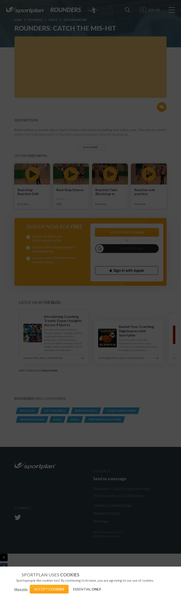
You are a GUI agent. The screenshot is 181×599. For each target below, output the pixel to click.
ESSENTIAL (87, 589)
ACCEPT (49, 589)
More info (21, 589)
